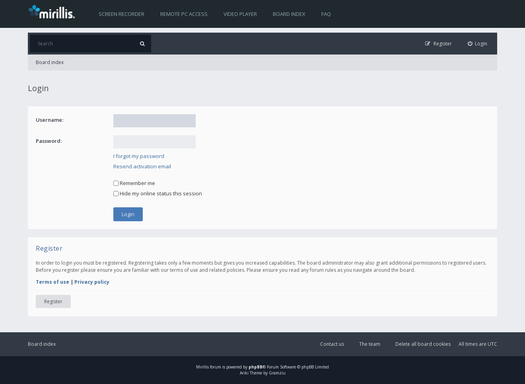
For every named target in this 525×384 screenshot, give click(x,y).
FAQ (326, 14)
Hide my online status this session (157, 193)
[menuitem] (478, 44)
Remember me (134, 183)
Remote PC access (184, 14)
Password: (49, 140)
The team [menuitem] (369, 344)
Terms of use (52, 282)
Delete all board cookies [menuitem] (423, 344)
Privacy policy (91, 282)
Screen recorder (121, 14)
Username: (49, 119)
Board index (289, 14)
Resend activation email (142, 166)
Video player (240, 14)
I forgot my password (138, 156)
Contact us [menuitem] (332, 344)
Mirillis (202, 367)
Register (53, 301)
